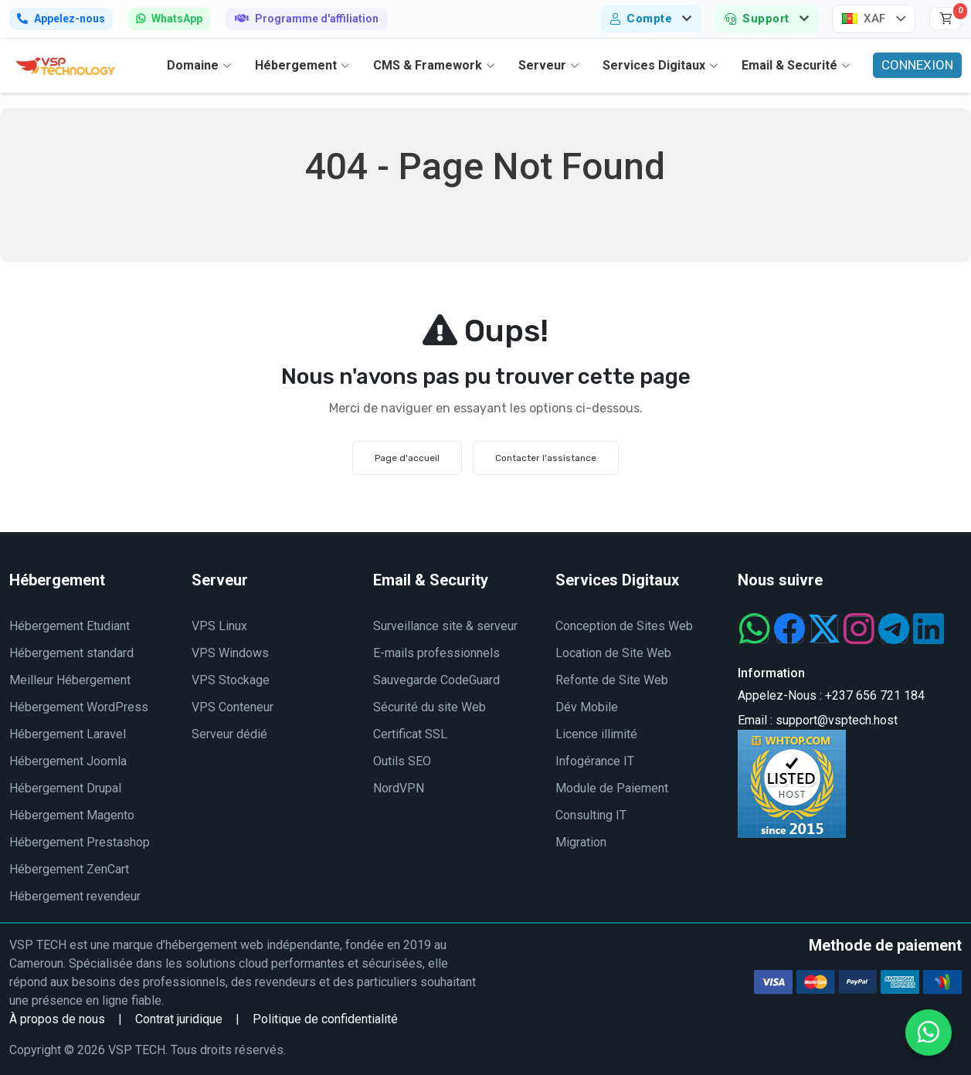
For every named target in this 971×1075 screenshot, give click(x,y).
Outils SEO (402, 761)
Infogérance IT (594, 761)
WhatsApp (169, 18)
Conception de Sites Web (624, 626)
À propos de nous (57, 1019)
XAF (864, 18)
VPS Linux (219, 626)
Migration (580, 842)
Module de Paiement (611, 788)
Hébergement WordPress (78, 707)
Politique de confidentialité (325, 1019)
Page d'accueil (407, 458)
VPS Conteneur (232, 707)
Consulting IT (590, 815)
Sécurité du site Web (429, 707)
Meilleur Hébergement (70, 680)
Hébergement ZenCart (69, 869)
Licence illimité (596, 734)
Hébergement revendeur (75, 896)
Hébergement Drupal (65, 788)
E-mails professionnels (436, 653)
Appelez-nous (61, 18)
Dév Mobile (586, 707)
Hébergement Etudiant (69, 626)
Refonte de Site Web (611, 680)
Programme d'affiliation (307, 18)
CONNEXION (917, 65)
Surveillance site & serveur (445, 626)
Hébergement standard (71, 653)
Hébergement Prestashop (79, 842)
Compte (641, 18)
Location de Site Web (613, 653)
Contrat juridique (178, 1019)
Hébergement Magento (71, 815)
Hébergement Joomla (68, 761)
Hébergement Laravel (67, 734)
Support (757, 18)
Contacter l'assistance (545, 458)
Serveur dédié (229, 734)
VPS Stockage (231, 680)
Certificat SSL (410, 734)
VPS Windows (230, 653)
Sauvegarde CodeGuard (436, 680)
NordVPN (398, 788)
